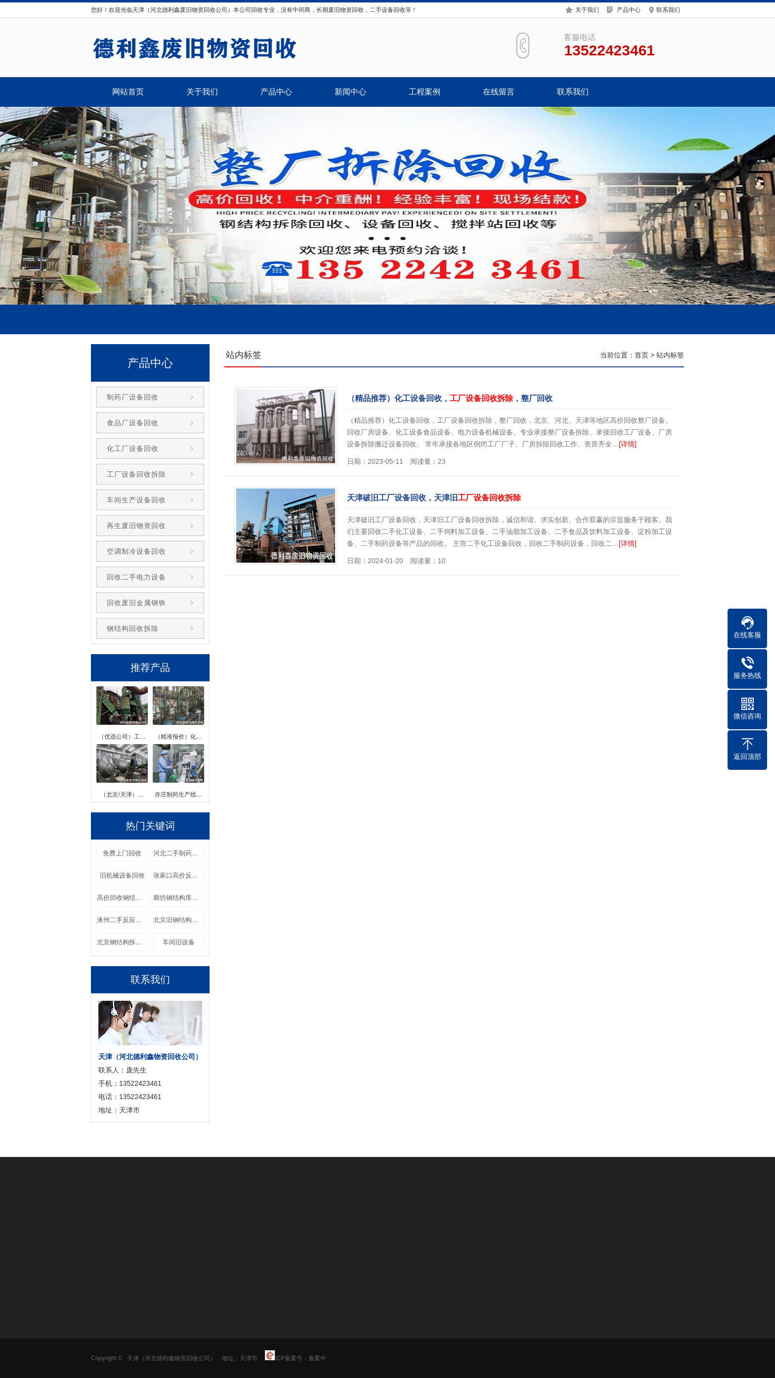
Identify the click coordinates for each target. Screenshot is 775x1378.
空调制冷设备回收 (136, 551)
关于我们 (587, 8)
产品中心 (629, 8)
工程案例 (424, 92)
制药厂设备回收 (133, 397)
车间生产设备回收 (136, 500)
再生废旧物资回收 (136, 526)
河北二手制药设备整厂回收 (178, 853)
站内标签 (670, 355)
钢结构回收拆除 (133, 628)
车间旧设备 (179, 942)
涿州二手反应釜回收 (122, 920)
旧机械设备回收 (122, 875)
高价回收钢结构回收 (122, 897)
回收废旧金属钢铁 (136, 603)
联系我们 (668, 8)
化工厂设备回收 (133, 448)
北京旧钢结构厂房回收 (178, 920)
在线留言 (499, 92)
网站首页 (128, 92)
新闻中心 (350, 92)
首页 (641, 355)
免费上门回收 (122, 853)
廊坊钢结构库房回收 (178, 897)
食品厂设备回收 (133, 423)
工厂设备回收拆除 (136, 474)
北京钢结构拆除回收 (122, 942)
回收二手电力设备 (136, 577)
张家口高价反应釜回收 (178, 875)
